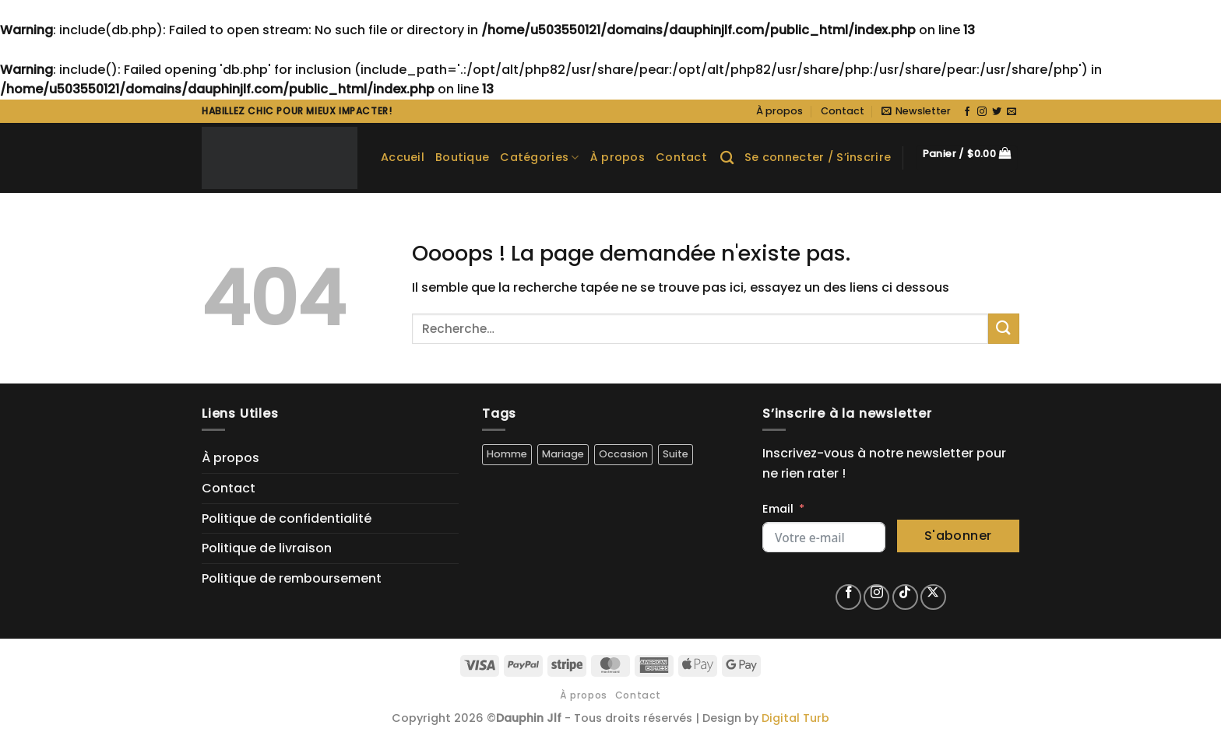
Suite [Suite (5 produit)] (675, 454)
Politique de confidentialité (286, 518)
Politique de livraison (267, 548)
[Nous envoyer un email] (1011, 112)
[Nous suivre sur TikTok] (905, 597)
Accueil (402, 157)
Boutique (462, 157)
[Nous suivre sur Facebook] (967, 112)
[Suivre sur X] (933, 597)
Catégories (539, 157)
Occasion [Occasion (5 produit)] (623, 454)
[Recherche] (727, 158)
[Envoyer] (1003, 328)
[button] (916, 111)
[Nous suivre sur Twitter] (996, 112)
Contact (842, 110)
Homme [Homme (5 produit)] (507, 454)
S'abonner (958, 536)
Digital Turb (795, 718)
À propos (779, 110)
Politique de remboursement (292, 578)
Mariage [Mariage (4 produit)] (563, 454)
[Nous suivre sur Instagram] (982, 112)
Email (777, 509)
